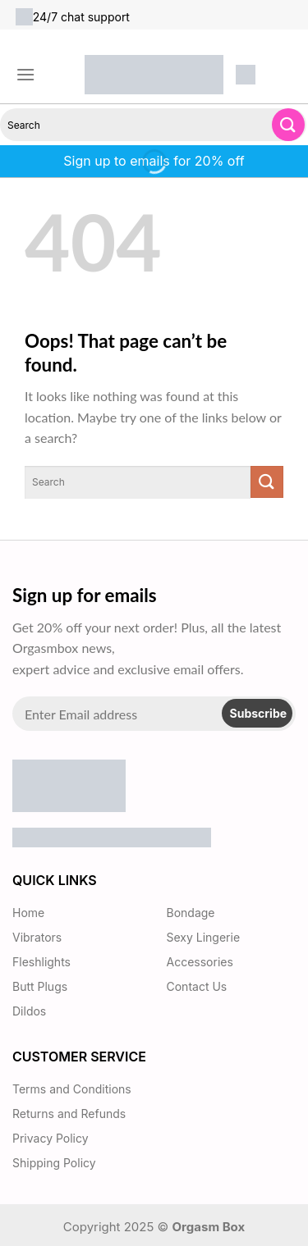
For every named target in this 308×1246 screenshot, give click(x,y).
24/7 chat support (73, 16)
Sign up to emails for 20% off (153, 161)
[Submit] (288, 124)
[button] (25, 74)
